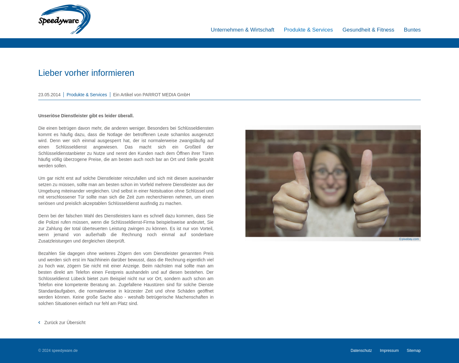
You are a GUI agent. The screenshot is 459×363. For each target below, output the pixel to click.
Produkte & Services (87, 94)
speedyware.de (64, 350)
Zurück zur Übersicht (64, 322)
